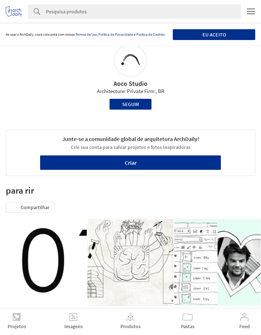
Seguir (130, 104)
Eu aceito (214, 34)
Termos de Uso (86, 34)
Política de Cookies (150, 34)
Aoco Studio (130, 83)
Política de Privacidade (115, 34)
